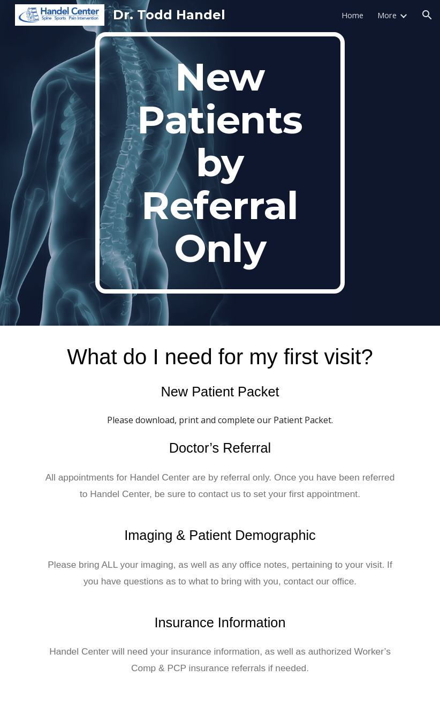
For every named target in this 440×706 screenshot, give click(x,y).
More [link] (387, 15)
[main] (220, 163)
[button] (427, 15)
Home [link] (352, 15)
